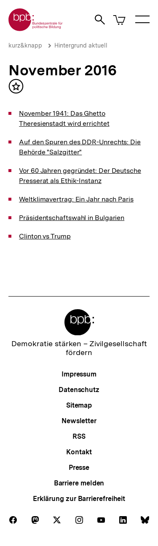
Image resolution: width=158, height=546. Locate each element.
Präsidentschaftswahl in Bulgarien (71, 218)
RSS (79, 436)
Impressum (79, 374)
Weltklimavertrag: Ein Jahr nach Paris (76, 199)
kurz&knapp (25, 45)
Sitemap (79, 405)
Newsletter (79, 421)
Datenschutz (79, 390)
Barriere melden (79, 483)
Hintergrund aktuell (80, 45)
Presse (79, 468)
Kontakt (78, 452)
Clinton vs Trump (45, 236)
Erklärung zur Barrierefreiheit (79, 499)
